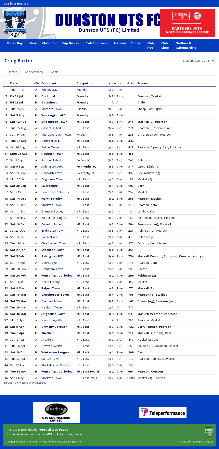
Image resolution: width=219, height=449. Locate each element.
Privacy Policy (46, 441)
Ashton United (51, 160)
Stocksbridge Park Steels (58, 365)
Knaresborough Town (56, 134)
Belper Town (50, 147)
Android (62, 434)
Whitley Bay (49, 89)
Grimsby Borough (53, 211)
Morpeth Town (51, 109)
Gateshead (49, 102)
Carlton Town (51, 301)
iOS (49, 434)
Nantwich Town (51, 173)
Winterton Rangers (54, 218)
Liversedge (49, 186)
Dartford (48, 96)
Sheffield (47, 333)
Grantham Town (52, 269)
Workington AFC (53, 115)
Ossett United (51, 128)
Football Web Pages (53, 429)
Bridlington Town (54, 122)
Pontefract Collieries (55, 192)
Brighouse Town (52, 179)
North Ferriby (51, 198)
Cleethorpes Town (54, 243)
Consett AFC (50, 141)
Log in (8, 3)
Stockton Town (51, 205)
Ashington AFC (52, 166)
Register (23, 3)
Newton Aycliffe (52, 320)
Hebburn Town (52, 154)
